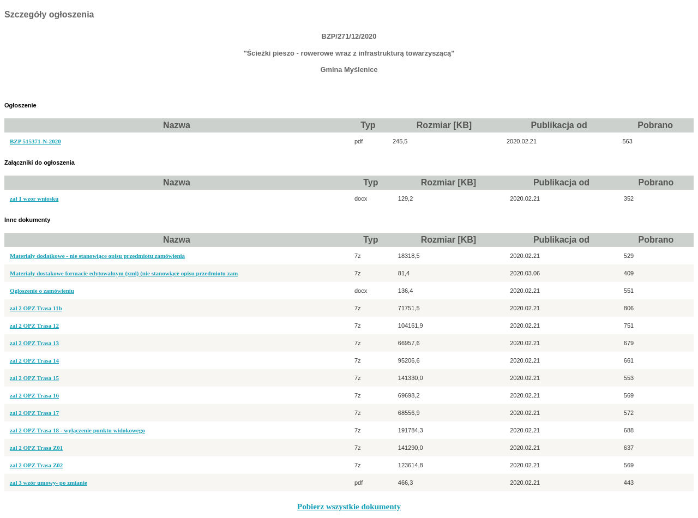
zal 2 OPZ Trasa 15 (34, 378)
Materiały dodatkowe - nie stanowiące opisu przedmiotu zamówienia (97, 255)
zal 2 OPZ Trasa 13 (34, 343)
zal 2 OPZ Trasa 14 (34, 360)
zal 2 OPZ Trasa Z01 (36, 447)
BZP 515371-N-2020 (35, 141)
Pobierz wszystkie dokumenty (349, 506)
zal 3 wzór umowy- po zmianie (48, 482)
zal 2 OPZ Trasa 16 (34, 395)
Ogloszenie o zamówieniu (42, 290)
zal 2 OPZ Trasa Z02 (36, 465)
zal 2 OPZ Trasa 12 (34, 325)
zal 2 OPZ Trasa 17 (34, 412)
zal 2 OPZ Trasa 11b (36, 308)
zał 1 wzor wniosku (34, 198)
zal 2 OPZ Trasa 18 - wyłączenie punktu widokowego (77, 430)
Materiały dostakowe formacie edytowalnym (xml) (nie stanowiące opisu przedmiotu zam (124, 273)
